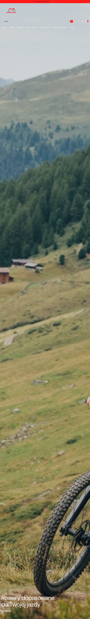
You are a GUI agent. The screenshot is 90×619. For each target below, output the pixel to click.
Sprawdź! (6, 610)
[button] (71, 21)
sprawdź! (52, 1)
